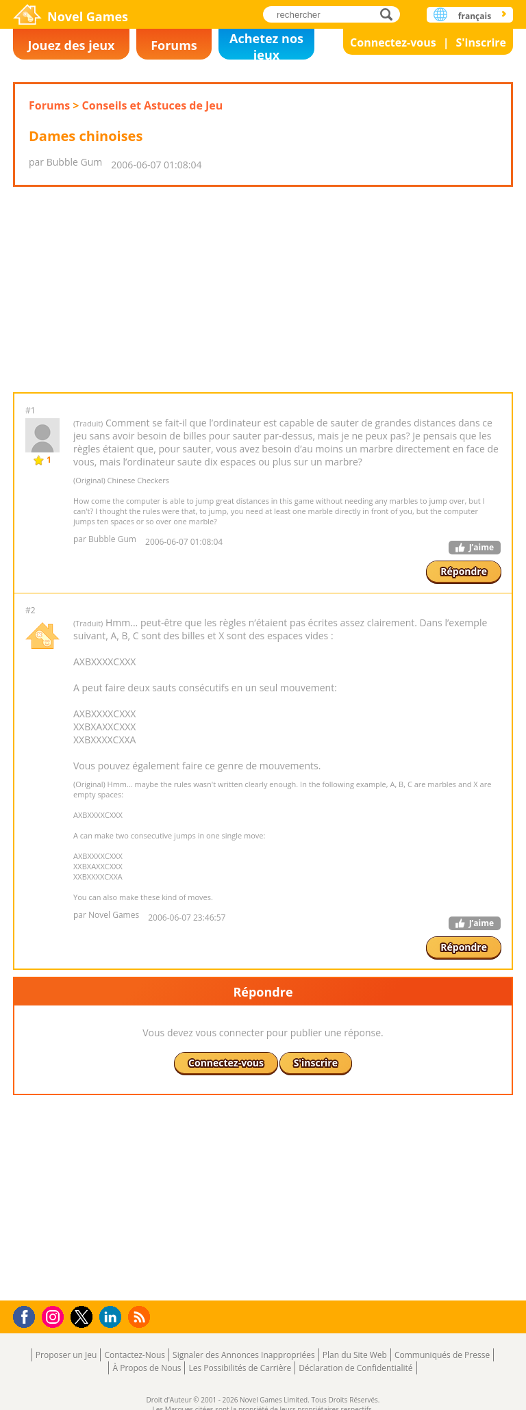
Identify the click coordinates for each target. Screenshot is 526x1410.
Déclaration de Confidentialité (355, 1368)
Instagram (55, 1316)
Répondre (463, 571)
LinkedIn (112, 1317)
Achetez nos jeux (266, 45)
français (474, 16)
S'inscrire (480, 42)
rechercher (390, 14)
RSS (141, 1316)
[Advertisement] (262, 289)
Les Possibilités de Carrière (239, 1368)
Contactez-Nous (134, 1355)
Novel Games (87, 16)
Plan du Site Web (355, 1355)
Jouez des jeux (70, 45)
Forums (174, 45)
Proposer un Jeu (66, 1355)
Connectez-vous (393, 42)
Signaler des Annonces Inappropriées (244, 1355)
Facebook (28, 1315)
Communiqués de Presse (442, 1355)
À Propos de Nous (146, 1368)
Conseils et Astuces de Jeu (152, 105)
